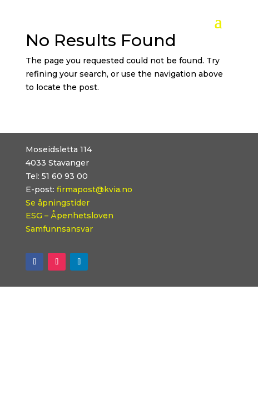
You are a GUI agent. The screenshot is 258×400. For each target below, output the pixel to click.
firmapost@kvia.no (94, 189)
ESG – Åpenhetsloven (69, 216)
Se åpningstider (58, 203)
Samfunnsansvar (59, 229)
